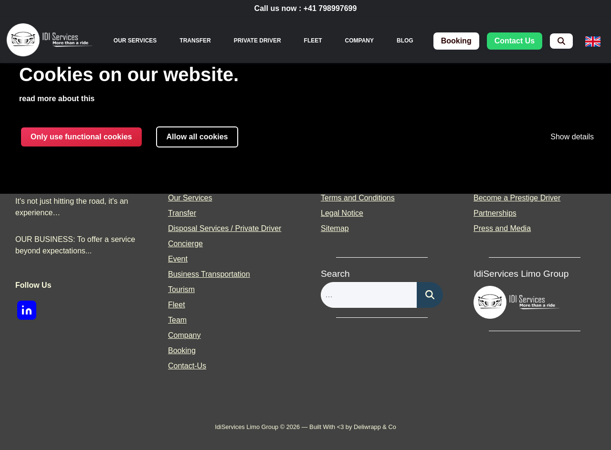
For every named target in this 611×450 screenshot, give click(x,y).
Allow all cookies (197, 137)
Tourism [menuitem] (181, 289)
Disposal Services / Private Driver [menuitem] (224, 228)
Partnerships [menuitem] (495, 213)
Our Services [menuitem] (135, 40)
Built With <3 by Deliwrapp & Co (352, 426)
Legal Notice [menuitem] (342, 213)
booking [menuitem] (456, 41)
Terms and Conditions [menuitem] (358, 198)
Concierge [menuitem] (185, 244)
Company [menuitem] (359, 40)
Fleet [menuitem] (313, 40)
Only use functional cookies (81, 137)
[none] (135, 40)
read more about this (57, 98)
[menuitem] (561, 41)
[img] (50, 41)
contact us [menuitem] (515, 41)
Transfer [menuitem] (195, 40)
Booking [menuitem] (182, 350)
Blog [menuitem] (405, 40)
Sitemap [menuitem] (335, 228)
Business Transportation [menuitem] (209, 274)
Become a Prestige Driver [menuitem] (517, 198)
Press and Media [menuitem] (502, 228)
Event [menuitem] (178, 259)
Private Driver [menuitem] (257, 40)
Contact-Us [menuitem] (187, 366)
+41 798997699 (330, 8)
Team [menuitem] (177, 320)
